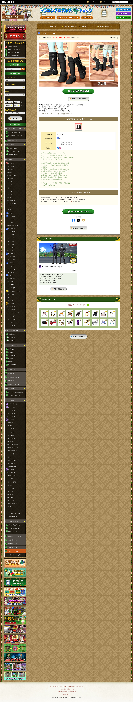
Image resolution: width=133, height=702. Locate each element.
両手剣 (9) (11, 169)
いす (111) (11, 435)
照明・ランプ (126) (13, 447)
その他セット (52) (13, 154)
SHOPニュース (123, 17)
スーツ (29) (11, 238)
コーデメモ (123, 13)
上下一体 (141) (12, 231)
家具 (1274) (11, 419)
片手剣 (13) (11, 166)
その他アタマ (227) (13, 225)
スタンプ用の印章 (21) (13, 377)
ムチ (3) (10, 194)
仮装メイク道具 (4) (12, 140)
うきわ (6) (11, 322)
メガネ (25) (11, 294)
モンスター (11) (12, 355)
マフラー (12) (11, 316)
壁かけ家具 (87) (12, 460)
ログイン (15, 36)
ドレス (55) (11, 234)
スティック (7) (12, 175)
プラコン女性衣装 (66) (14, 528)
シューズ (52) (11, 281)
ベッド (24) (11, 429)
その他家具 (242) (12, 466)
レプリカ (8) (11, 349)
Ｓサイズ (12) (11, 410)
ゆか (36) (10, 494)
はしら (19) (11, 500)
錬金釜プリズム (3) (12, 543)
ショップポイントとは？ (70, 26)
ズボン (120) (11, 256)
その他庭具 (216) (12, 516)
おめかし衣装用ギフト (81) (12, 388)
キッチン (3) (11, 453)
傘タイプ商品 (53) (13, 319)
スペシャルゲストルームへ (15, 28)
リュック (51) (11, 309)
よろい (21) (11, 241)
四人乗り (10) (11, 340)
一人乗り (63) (11, 334)
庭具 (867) (11, 469)
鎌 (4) (9, 209)
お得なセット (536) (10, 144)
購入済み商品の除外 (10, 110)
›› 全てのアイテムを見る (15, 555)
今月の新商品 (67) (12, 46)
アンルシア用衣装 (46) (14, 395)
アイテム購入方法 (51, 26)
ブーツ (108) (11, 278)
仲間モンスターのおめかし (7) (15, 536)
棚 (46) (10, 425)
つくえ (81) (11, 432)
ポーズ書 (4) (11, 373)
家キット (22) (11, 407)
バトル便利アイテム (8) (14, 132)
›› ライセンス (66, 694)
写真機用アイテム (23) (13, 384)
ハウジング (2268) (9, 400)
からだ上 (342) (12, 228)
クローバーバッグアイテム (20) (13, 128)
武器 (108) (11, 163)
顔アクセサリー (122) (14, 291)
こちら (70, 201)
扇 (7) (9, 197)
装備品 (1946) (8, 159)
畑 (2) (9, 507)
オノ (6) (10, 185)
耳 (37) (10, 297)
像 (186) (10, 457)
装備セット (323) (12, 148)
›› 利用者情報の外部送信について (66, 692)
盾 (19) (10, 213)
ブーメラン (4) (12, 203)
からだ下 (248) (12, 253)
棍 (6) (9, 188)
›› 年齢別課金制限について (66, 689)
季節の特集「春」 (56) (13, 52)
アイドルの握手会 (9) (13, 55)
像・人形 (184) (12, 482)
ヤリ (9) (10, 181)
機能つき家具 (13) (13, 450)
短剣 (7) (10, 172)
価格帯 (7, 92)
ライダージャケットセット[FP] (52, 266)
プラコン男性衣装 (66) (14, 525)
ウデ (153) (11, 263)
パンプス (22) (11, 284)
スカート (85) (11, 259)
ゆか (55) (10, 441)
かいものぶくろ (123, 9)
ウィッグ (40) (11, 219)
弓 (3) (9, 206)
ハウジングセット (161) (14, 151)
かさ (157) (11, 303)
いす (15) (10, 491)
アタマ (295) (11, 216)
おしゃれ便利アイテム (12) (15, 135)
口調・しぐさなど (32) (14, 531)
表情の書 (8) (11, 380)
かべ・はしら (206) (13, 444)
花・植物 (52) (11, 463)
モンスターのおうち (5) (14, 513)
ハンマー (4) (11, 200)
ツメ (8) (10, 191)
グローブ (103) (12, 269)
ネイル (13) (11, 272)
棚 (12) (10, 485)
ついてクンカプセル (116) (11, 345)
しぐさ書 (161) (11, 369)
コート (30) (11, 244)
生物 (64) (10, 361)
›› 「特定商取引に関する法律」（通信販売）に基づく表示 (66, 686)
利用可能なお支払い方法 (105, 26)
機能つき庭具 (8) (12, 503)
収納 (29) (10, 422)
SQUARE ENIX (8, 2)
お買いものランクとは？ (87, 26)
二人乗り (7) (11, 337)
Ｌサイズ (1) (11, 416)
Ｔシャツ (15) (11, 247)
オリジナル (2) (12, 364)
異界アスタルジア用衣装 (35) (15, 392)
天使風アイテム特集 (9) (14, 49)
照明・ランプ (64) (13, 475)
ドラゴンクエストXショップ (66, 10)
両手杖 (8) (11, 178)
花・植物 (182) (12, 472)
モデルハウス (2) (12, 404)
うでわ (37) (11, 266)
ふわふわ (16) (11, 306)
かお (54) (10, 300)
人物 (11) (10, 352)
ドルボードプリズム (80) (11, 330)
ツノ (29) (10, 222)
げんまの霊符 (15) (12, 540)
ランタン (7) (11, 325)
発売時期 (7, 99)
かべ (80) (10, 497)
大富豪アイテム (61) (13, 547)
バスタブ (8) (11, 438)
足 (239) (10, 275)
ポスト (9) (11, 510)
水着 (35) (10, 250)
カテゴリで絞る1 (10, 77)
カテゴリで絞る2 (10, 84)
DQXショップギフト (13, 551)
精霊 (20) (10, 358)
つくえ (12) (11, 488)
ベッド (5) (11, 478)
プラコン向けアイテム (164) (12, 521)
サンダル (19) (11, 287)
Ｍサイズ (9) (11, 413)
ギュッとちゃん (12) (13, 312)
